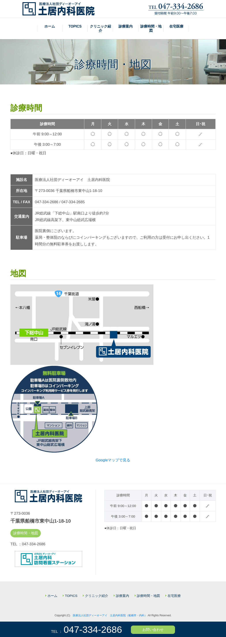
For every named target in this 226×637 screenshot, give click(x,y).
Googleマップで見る (113, 460)
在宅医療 (176, 26)
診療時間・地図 (151, 29)
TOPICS (74, 26)
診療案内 (126, 26)
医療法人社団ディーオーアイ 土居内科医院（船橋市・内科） (110, 616)
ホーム (49, 26)
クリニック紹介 (100, 29)
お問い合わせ (153, 629)
